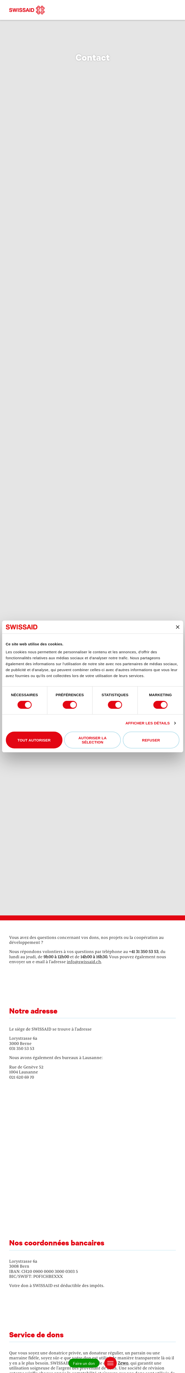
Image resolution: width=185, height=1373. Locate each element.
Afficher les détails (147, 723)
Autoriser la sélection (92, 740)
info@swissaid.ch (84, 961)
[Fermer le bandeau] (177, 627)
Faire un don (84, 1363)
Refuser (151, 740)
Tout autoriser (34, 740)
